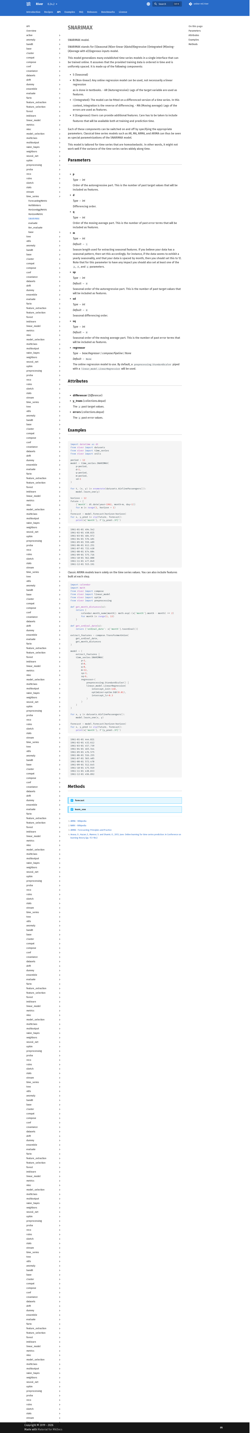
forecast (79, 800)
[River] (28, 4)
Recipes (48, 12)
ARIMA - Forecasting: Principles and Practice (91, 830)
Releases (92, 12)
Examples (69, 12)
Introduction (33, 12)
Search (162, 4)
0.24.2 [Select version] (51, 4)
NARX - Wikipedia (78, 825)
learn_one (80, 809)
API (59, 12)
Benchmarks (108, 12)
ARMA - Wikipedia (78, 821)
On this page (196, 26)
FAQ (81, 12)
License (123, 12)
